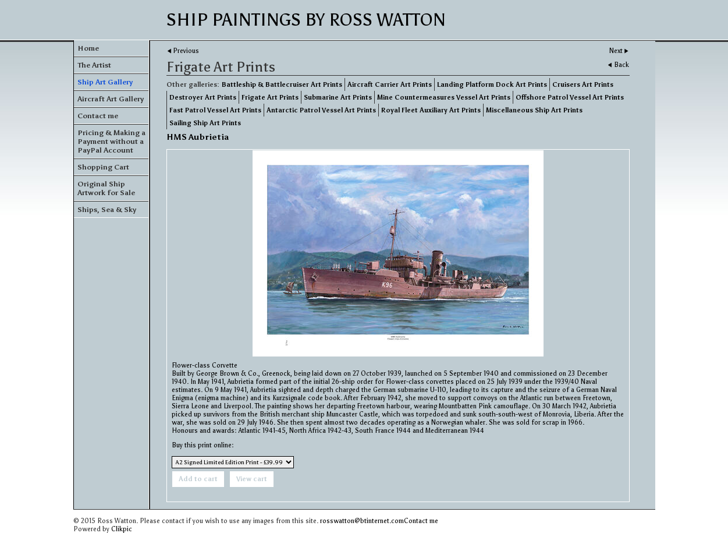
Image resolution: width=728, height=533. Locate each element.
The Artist (94, 65)
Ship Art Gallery (105, 81)
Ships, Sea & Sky (106, 209)
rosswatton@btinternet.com (362, 521)
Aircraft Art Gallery (110, 98)
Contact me (97, 115)
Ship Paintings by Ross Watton (306, 19)
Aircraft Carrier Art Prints (389, 84)
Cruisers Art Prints (582, 84)
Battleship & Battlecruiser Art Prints (282, 84)
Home (88, 48)
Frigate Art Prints (270, 97)
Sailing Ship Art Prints (205, 123)
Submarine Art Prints (338, 97)
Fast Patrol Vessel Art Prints (215, 110)
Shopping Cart (103, 167)
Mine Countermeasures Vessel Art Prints (443, 97)
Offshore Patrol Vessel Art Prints (570, 97)
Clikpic (121, 529)
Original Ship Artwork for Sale (106, 188)
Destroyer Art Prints (202, 97)
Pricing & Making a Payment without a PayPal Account (111, 141)
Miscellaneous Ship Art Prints (534, 110)
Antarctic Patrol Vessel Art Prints (321, 110)
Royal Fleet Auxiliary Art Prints (431, 110)
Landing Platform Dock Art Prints (492, 84)
